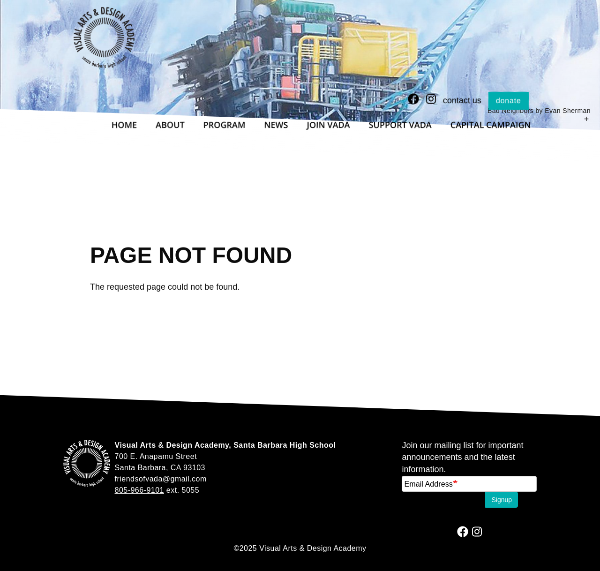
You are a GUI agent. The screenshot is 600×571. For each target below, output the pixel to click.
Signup (501, 499)
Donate (508, 101)
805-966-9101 (139, 490)
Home (124, 124)
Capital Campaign (490, 124)
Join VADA (328, 124)
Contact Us (462, 100)
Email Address (428, 484)
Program (224, 124)
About (170, 124)
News (276, 124)
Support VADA (400, 124)
